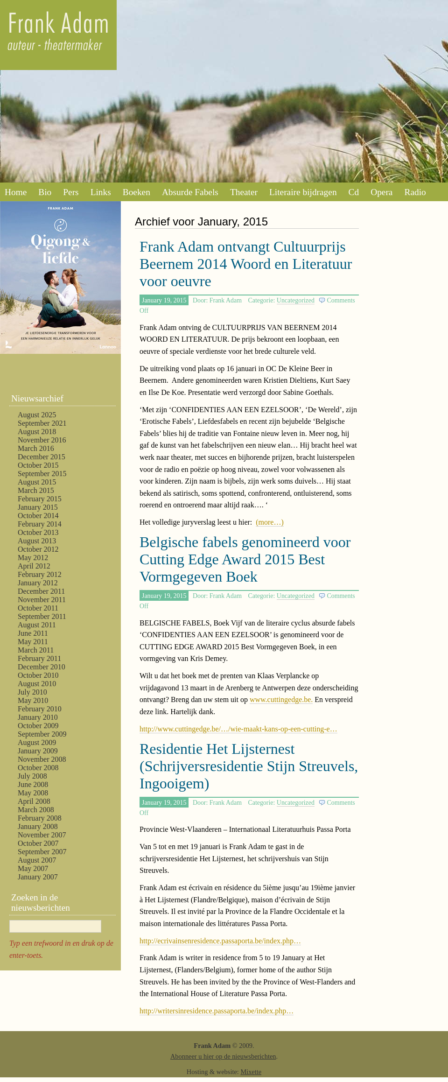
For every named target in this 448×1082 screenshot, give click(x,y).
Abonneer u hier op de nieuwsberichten (223, 1056)
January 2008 (38, 826)
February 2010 (40, 709)
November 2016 (42, 440)
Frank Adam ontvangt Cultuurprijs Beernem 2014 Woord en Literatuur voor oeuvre (246, 263)
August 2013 (37, 541)
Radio (415, 192)
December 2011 (41, 591)
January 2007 (38, 877)
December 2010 (41, 667)
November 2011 (42, 600)
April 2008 (34, 801)
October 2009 (38, 726)
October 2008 (38, 768)
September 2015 (42, 474)
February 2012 (40, 574)
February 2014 (40, 524)
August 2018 (37, 432)
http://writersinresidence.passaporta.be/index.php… (217, 1011)
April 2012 (34, 566)
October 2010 (38, 675)
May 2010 (33, 700)
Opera (381, 192)
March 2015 (36, 490)
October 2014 (38, 516)
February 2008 (40, 818)
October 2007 (38, 843)
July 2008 (32, 776)
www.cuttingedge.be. (281, 699)
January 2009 (38, 751)
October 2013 (38, 532)
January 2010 (38, 717)
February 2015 (40, 499)
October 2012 (38, 549)
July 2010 (32, 692)
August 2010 (37, 684)
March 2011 (36, 650)
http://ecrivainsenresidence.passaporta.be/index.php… (220, 941)
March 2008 (36, 810)
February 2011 (39, 658)
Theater (244, 192)
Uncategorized (296, 300)
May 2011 (33, 642)
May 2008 (33, 793)
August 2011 (37, 625)
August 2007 (37, 860)
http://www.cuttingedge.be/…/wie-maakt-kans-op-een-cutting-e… (238, 729)
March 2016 (36, 448)
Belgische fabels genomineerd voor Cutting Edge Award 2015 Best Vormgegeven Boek (245, 559)
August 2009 (37, 742)
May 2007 (33, 868)
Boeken (136, 192)
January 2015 (38, 507)
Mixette (250, 1071)
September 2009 (42, 734)
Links (101, 192)
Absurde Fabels (190, 192)
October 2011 (38, 608)
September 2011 (42, 616)
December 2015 (41, 457)
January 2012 (38, 583)
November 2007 (42, 835)
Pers (70, 192)
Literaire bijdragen (303, 192)
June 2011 (33, 633)
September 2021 (42, 423)
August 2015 (37, 482)
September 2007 (42, 852)
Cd (354, 192)
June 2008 (33, 784)
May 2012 (33, 558)
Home (16, 192)
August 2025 (37, 415)
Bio (44, 192)
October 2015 (38, 465)
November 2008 (42, 759)
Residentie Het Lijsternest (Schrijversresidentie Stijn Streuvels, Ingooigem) (249, 766)
